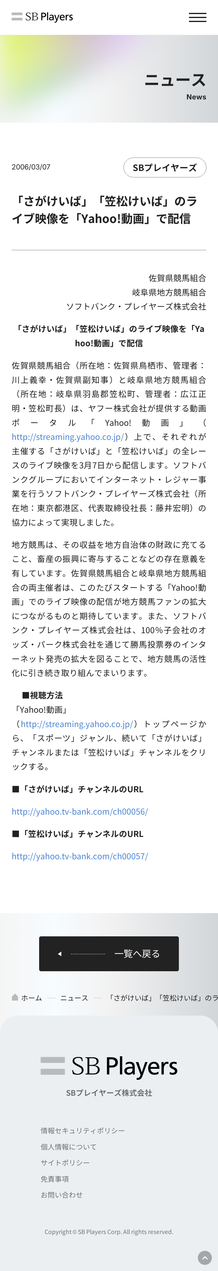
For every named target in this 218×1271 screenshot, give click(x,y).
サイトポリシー (65, 1163)
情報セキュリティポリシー (83, 1130)
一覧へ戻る (137, 953)
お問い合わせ (62, 1195)
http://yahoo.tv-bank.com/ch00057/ (80, 856)
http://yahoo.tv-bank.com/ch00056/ (80, 811)
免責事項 (55, 1179)
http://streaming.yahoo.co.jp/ (68, 436)
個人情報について (69, 1147)
